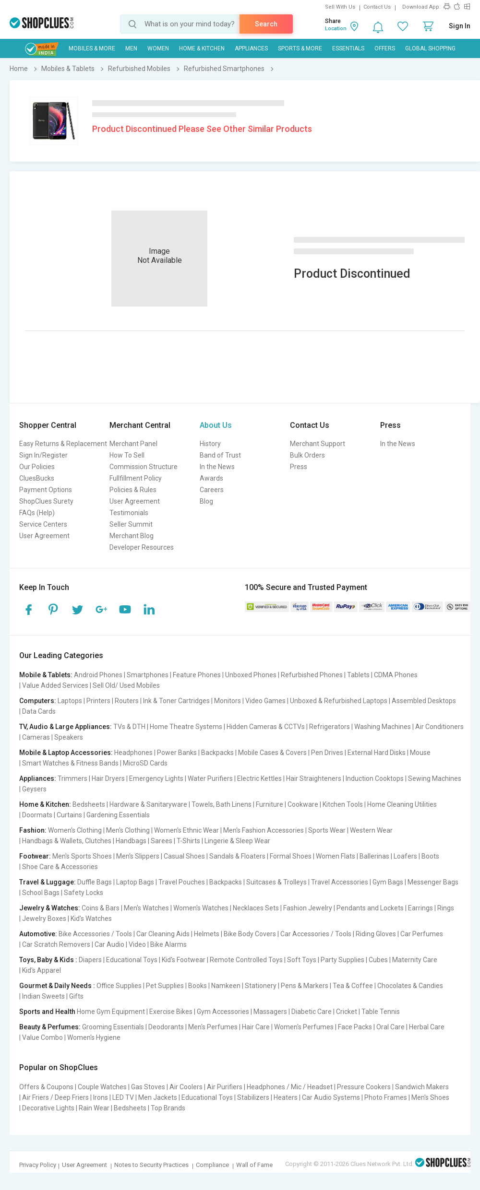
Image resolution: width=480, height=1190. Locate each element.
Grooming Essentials (113, 1027)
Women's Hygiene (93, 1037)
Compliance (212, 1164)
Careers (212, 490)
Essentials (348, 48)
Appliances (251, 48)
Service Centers (43, 524)
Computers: (37, 701)
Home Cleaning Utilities (402, 804)
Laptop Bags (135, 882)
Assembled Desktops (424, 701)
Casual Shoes (184, 856)
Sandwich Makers (422, 1087)
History (210, 444)
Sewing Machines (434, 778)
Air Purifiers (224, 1087)
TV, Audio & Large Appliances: (65, 726)
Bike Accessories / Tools (95, 934)
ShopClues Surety (46, 501)
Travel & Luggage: (47, 882)
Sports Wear (327, 830)
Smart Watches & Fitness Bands (70, 763)
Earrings (420, 908)
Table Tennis (380, 1011)
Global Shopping (430, 48)
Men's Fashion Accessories (263, 830)
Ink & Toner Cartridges (176, 701)
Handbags (131, 841)
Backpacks (217, 752)
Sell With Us (340, 7)
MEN (131, 48)
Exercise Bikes (170, 1011)
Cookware (303, 804)
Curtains (69, 815)
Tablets (358, 675)
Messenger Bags (433, 882)
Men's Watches (146, 908)
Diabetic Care (311, 1011)
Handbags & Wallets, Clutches (66, 841)
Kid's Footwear (183, 960)
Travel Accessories (339, 882)
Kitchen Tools (343, 804)
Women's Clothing (75, 830)
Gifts (76, 996)
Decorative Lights (48, 1108)
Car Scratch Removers (56, 944)
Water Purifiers (210, 778)
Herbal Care (426, 1027)
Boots (430, 856)
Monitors (227, 701)
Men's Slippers (137, 856)
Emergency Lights (156, 778)
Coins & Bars (101, 908)
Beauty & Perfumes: (50, 1027)
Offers (384, 48)
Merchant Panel (133, 444)
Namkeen (225, 986)
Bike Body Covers (250, 934)
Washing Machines (382, 726)
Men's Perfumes (213, 1027)
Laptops (70, 701)
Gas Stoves (148, 1087)
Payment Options (45, 490)
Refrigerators (329, 726)
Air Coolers (186, 1087)
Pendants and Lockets (370, 908)
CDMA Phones (396, 675)
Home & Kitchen (202, 48)
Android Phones (98, 675)
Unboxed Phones (250, 675)
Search (266, 24)
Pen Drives (327, 752)
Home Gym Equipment (111, 1011)
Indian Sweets (43, 996)
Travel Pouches (181, 882)
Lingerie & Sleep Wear (237, 841)
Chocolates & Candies (410, 986)
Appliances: (37, 778)
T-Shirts (188, 841)
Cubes (378, 960)
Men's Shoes (430, 1097)
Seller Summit (131, 524)
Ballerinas (374, 856)
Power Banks (177, 752)
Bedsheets (88, 804)
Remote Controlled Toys (246, 960)
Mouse (420, 752)
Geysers (34, 789)
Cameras (36, 737)
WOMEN (158, 48)
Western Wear (371, 830)
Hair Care (256, 1027)
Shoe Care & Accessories (60, 867)
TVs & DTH (129, 726)
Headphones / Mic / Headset (290, 1087)
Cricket (346, 1011)
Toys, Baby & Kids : (48, 960)
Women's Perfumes (304, 1027)
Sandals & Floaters (237, 856)
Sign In (459, 26)
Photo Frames (385, 1097)
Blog (206, 501)
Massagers (270, 1011)
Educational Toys (131, 960)
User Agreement (44, 536)
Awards (211, 478)
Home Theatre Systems (186, 726)
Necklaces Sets (256, 908)
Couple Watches (102, 1087)
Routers (127, 701)
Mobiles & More (92, 48)
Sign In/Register (43, 455)
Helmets (206, 934)
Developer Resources (141, 547)
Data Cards (39, 711)
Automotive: (38, 934)
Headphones (133, 752)
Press (298, 467)
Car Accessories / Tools (315, 934)
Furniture (269, 804)
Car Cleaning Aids (163, 934)
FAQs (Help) (37, 513)
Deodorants (166, 1027)
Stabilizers (253, 1097)
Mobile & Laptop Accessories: (66, 752)
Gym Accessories (223, 1011)
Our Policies (37, 467)
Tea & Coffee (353, 986)
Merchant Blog (131, 536)
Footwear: (35, 856)
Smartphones (147, 675)
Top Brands (168, 1108)
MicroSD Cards (145, 763)
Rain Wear (94, 1108)
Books (197, 986)
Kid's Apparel (41, 970)
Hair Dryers (108, 778)
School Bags (41, 892)
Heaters (286, 1097)
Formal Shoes (291, 856)
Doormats (37, 815)
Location (336, 28)
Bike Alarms (168, 944)
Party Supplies (342, 960)
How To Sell (126, 455)
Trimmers (72, 778)
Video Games (265, 701)
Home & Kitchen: (45, 804)
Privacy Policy (37, 1164)
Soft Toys (301, 960)
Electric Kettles (259, 778)
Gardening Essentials (118, 815)
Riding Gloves (376, 934)
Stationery (260, 986)
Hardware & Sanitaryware (148, 804)
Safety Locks (83, 892)
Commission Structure (143, 467)
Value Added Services (55, 685)
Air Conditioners (439, 726)
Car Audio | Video (120, 944)
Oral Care (390, 1027)
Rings (445, 908)
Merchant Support (317, 444)
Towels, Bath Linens (222, 804)
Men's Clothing (128, 830)
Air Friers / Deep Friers (55, 1097)
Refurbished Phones (312, 675)
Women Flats (335, 856)
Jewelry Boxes (44, 918)
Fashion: (33, 830)
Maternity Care (414, 960)
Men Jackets (157, 1097)
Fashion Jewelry (307, 908)
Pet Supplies (165, 986)
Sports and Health (47, 1011)
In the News (217, 467)
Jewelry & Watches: (49, 908)
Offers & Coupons (46, 1087)
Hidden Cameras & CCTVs (266, 726)
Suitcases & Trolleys (276, 882)
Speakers (68, 737)
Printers (98, 701)
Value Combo (42, 1037)
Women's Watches (200, 908)
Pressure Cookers (364, 1087)
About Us (216, 425)
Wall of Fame (254, 1164)
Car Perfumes (421, 934)
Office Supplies (119, 986)
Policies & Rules (132, 490)
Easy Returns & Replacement (63, 444)
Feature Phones (197, 675)
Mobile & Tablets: (45, 675)
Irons (100, 1097)
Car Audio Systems (331, 1097)
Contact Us (377, 7)
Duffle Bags (94, 882)
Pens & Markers (304, 986)
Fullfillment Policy (135, 478)
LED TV (123, 1097)
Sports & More (300, 48)
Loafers (405, 856)
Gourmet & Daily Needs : (57, 986)
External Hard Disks (377, 752)
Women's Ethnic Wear (186, 830)
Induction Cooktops (375, 778)
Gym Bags (387, 882)
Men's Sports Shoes (82, 856)
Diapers (90, 960)
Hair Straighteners (313, 778)
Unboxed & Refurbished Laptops (338, 701)
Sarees (161, 841)
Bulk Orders (307, 455)
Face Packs (355, 1027)
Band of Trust (220, 455)
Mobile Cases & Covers (272, 752)
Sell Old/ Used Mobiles (126, 685)
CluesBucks (36, 478)
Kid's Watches (91, 918)
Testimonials (128, 513)
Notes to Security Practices (151, 1164)
